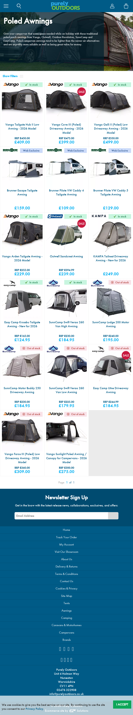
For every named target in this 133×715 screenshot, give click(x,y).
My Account (66, 544)
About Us (66, 559)
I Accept (122, 704)
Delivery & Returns (66, 566)
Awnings (66, 610)
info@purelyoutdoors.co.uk (66, 694)
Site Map (66, 596)
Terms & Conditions (66, 574)
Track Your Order (66, 537)
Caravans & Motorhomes (66, 625)
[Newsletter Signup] (113, 515)
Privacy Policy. (35, 709)
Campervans (66, 632)
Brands (67, 640)
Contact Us (66, 581)
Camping (66, 618)
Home (66, 530)
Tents (67, 603)
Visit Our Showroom (66, 552)
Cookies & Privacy (66, 588)
